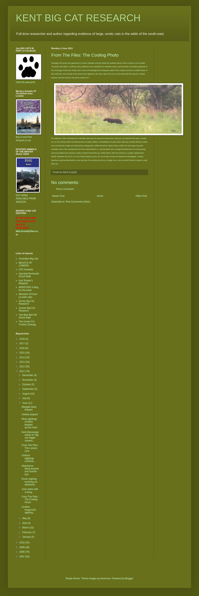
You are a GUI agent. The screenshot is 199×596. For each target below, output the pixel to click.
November (28, 380)
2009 (22, 547)
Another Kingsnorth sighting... (29, 510)
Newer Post (58, 196)
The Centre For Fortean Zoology (27, 323)
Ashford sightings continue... (28, 458)
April (25, 523)
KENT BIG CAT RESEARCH (78, 17)
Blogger (129, 578)
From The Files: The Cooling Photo (30, 499)
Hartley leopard (30, 414)
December (28, 375)
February (27, 532)
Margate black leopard (29, 408)
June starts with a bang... (30, 490)
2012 (22, 366)
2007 (22, 556)
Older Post (141, 196)
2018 (22, 339)
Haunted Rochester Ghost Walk (29, 275)
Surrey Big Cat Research (26, 302)
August (26, 393)
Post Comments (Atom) (78, 201)
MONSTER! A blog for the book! (28, 288)
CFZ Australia (26, 269)
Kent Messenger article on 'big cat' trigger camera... (30, 436)
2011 (22, 371)
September (28, 389)
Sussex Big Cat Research (27, 309)
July (24, 398)
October (26, 384)
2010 (22, 542)
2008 (22, 551)
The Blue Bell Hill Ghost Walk (28, 316)
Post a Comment (65, 189)
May (24, 518)
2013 (22, 362)
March (26, 527)
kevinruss (105, 578)
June (25, 403)
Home (100, 196)
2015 (22, 352)
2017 (22, 343)
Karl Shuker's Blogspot (26, 282)
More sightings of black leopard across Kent (29, 423)
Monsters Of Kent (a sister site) (28, 295)
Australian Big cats (28, 258)
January (26, 536)
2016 (22, 348)
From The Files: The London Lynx (30, 448)
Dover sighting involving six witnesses (29, 482)
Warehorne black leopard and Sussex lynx (30, 470)
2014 (22, 357)
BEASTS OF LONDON (25, 264)
